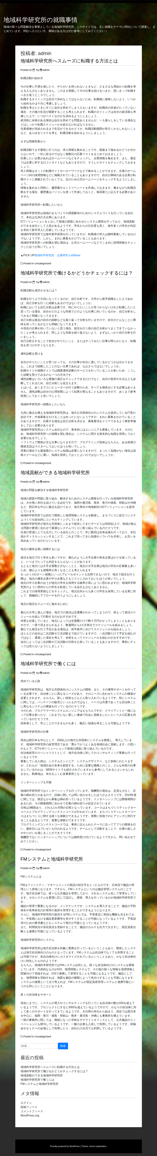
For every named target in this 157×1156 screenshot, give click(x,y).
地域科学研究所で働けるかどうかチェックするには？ (77, 273)
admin (46, 70)
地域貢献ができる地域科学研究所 (55, 472)
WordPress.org (30, 1115)
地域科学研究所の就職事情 (41, 20)
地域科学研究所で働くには (48, 663)
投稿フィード (29, 1107)
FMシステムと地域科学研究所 (52, 859)
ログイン (26, 1102)
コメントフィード (32, 1111)
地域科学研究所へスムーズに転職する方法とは (69, 60)
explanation (100, 1146)
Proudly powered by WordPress (65, 1146)
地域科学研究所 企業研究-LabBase (57, 255)
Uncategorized (43, 263)
